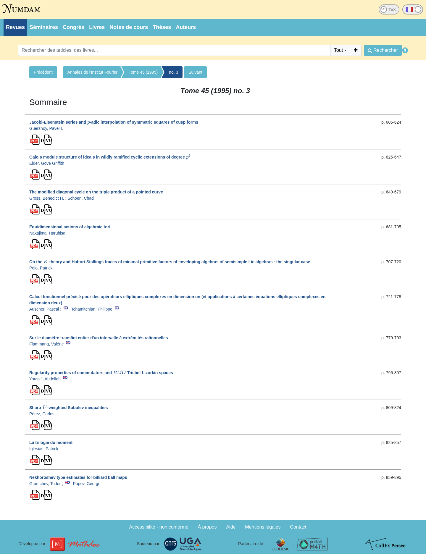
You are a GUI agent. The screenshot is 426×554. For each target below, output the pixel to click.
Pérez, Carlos (41, 413)
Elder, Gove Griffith (46, 163)
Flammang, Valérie (46, 344)
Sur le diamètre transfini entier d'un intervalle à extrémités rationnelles (98, 337)
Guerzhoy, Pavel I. (46, 128)
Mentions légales (262, 526)
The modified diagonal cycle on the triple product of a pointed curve (96, 192)
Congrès (73, 27)
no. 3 (173, 72)
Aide (230, 526)
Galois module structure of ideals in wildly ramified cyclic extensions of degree (109, 157)
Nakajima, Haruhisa (47, 233)
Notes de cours (128, 27)
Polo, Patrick (41, 268)
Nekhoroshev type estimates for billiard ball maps (78, 477)
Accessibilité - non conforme (158, 526)
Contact (298, 526)
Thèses (162, 27)
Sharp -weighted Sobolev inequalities (68, 407)
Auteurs (186, 27)
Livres (97, 27)
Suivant (195, 72)
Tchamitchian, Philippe (91, 309)
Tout (338, 50)
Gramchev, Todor (45, 483)
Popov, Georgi (86, 483)
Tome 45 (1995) (143, 72)
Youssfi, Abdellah (45, 379)
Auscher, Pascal (44, 309)
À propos (207, 526)
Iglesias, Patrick (43, 448)
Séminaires (44, 27)
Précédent (43, 72)
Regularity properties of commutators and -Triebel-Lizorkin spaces (101, 372)
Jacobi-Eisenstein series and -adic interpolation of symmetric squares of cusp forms (113, 122)
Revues (15, 27)
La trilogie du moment (50, 442)
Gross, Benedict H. (46, 198)
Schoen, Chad (80, 198)
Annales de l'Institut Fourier (92, 72)
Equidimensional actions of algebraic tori (69, 226)
